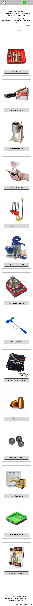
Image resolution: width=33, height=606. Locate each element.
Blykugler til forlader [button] (16, 457)
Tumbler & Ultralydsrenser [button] (16, 264)
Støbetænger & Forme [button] (16, 110)
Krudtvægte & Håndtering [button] (16, 303)
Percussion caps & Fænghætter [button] (16, 380)
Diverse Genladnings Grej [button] (16, 341)
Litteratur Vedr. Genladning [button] (16, 573)
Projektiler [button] (16, 419)
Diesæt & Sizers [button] (16, 71)
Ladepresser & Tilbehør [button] (16, 226)
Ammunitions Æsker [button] (16, 534)
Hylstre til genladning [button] (16, 496)
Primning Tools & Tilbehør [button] (17, 187)
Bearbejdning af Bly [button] (16, 148)
